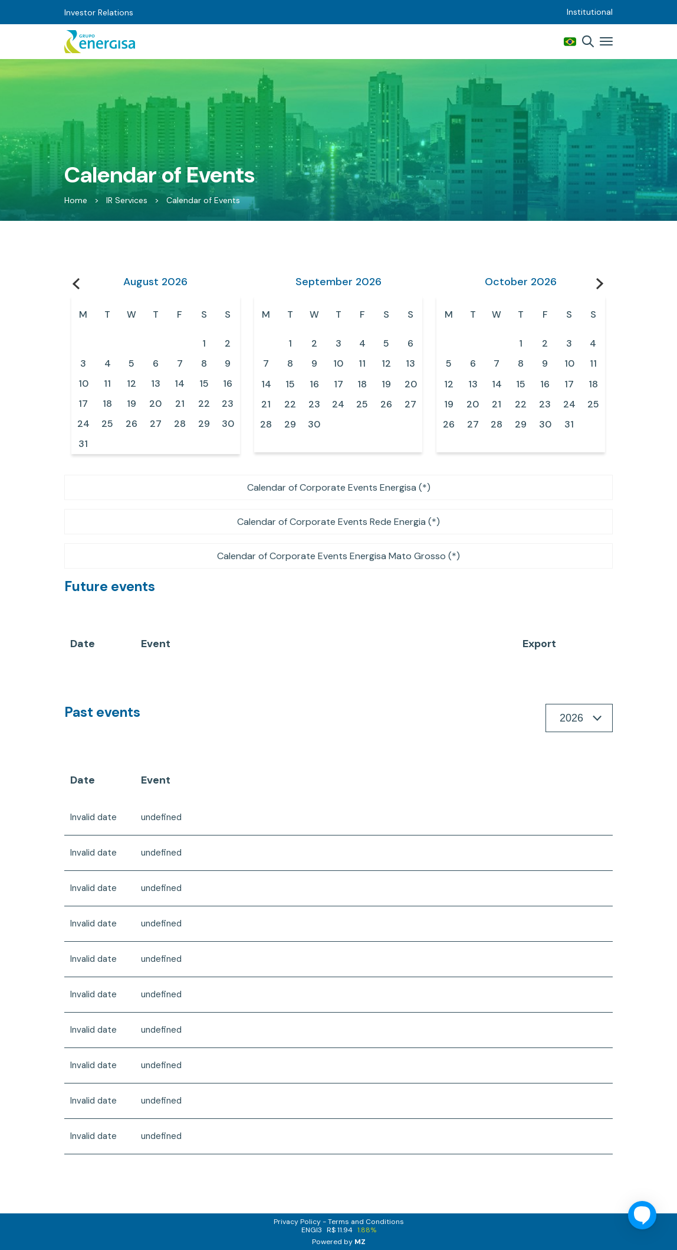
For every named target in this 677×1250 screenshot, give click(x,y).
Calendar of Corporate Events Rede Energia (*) (338, 521)
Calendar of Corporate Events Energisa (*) (338, 487)
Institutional (590, 11)
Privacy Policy (297, 1221)
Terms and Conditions (366, 1221)
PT (570, 41)
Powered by (339, 1241)
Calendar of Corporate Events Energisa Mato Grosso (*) (338, 556)
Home (75, 200)
